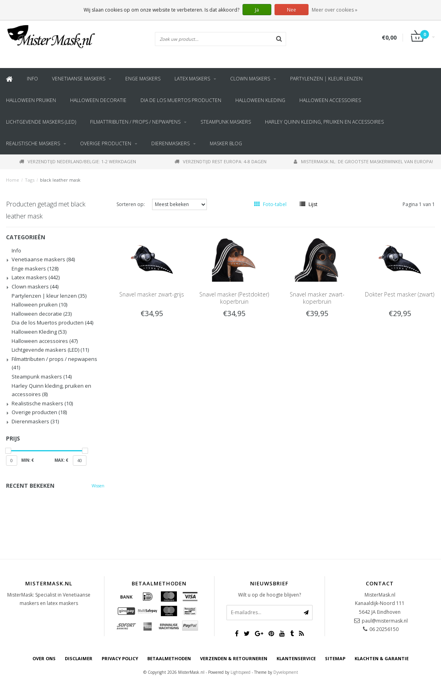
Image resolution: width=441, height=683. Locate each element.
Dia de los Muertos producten (180, 100)
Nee (291, 9)
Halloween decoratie (98, 100)
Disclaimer (78, 658)
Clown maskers (250, 78)
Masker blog (226, 143)
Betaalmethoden (169, 658)
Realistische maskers (33, 143)
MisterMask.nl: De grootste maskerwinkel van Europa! (363, 161)
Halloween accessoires (330, 100)
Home (12, 180)
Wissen (98, 486)
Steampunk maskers (225, 121)
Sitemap (335, 658)
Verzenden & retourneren (233, 658)
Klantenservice (296, 658)
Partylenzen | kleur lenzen (326, 78)
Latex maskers (192, 78)
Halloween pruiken (31, 100)
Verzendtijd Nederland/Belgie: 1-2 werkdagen (77, 161)
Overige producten (105, 143)
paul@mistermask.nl (385, 620)
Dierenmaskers (170, 143)
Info (32, 78)
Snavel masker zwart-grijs (151, 294)
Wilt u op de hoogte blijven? (269, 594)
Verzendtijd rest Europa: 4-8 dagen (220, 161)
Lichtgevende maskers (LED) (41, 121)
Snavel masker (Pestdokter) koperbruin (234, 297)
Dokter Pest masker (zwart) (399, 294)
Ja (257, 9)
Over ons (44, 658)
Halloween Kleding (260, 100)
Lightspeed (241, 672)
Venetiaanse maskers (78, 78)
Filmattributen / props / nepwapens (135, 121)
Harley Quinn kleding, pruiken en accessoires (324, 121)
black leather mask (60, 180)
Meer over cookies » (334, 9)
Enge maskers (142, 78)
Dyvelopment (285, 672)
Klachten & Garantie (382, 658)
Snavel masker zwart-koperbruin (317, 297)
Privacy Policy (120, 658)
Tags (29, 180)
